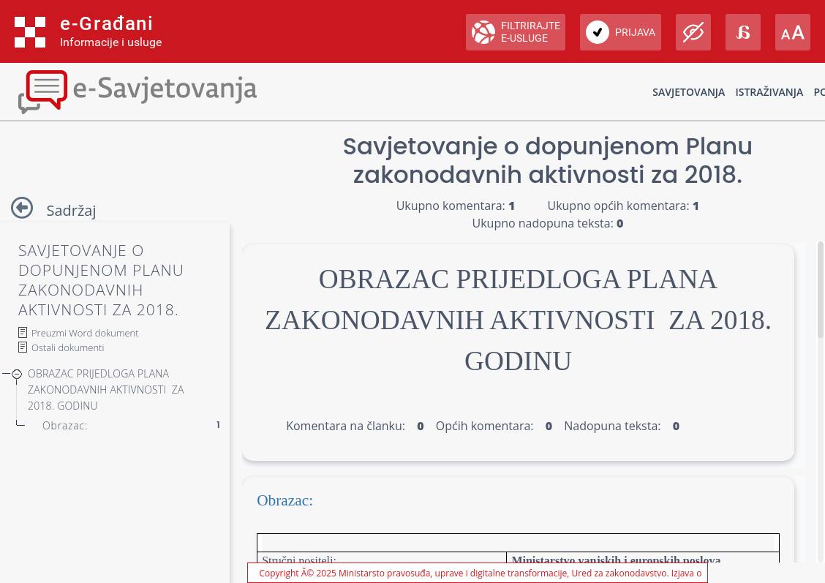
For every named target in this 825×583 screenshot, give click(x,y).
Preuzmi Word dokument (85, 332)
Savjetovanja (688, 92)
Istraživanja (769, 92)
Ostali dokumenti (67, 347)
